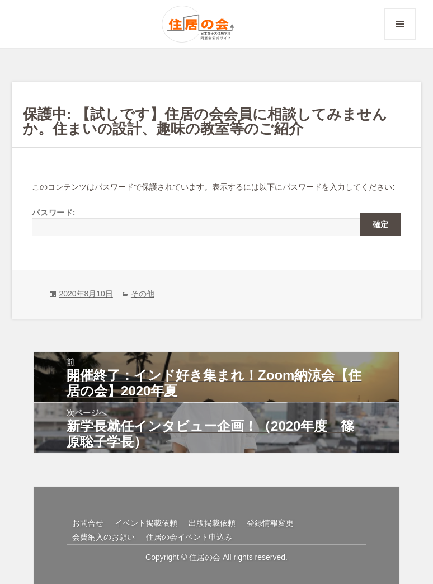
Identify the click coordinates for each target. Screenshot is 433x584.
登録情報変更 (270, 523)
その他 (142, 293)
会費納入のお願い (103, 537)
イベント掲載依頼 (146, 523)
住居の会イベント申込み (189, 537)
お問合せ (87, 523)
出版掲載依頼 (212, 523)
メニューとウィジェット (400, 39)
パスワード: (216, 221)
